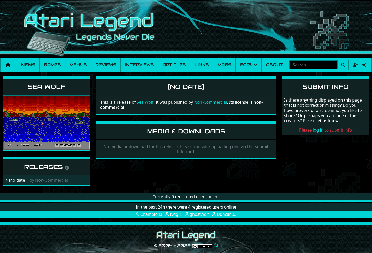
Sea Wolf (46, 87)
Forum (248, 64)
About (274, 64)
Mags (224, 64)
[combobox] (313, 64)
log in (318, 130)
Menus (78, 64)
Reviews (105, 64)
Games (52, 64)
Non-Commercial (210, 102)
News (28, 64)
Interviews (139, 64)
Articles (174, 64)
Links (202, 64)
